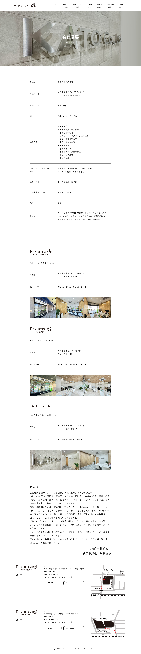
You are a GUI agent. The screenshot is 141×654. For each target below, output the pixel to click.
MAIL (121, 6)
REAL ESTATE (77, 6)
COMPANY (110, 6)
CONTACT (49, 583)
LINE (21, 575)
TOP (55, 6)
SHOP (99, 6)
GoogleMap (70, 583)
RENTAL (66, 6)
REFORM (88, 6)
